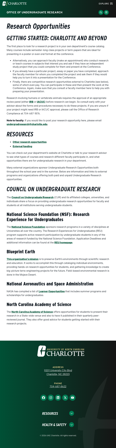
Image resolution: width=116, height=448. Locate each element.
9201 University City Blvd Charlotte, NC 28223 (58, 372)
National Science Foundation (28, 227)
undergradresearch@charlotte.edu (27, 124)
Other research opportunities (30, 142)
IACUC (41, 101)
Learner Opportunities (52, 291)
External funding (22, 146)
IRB (31, 101)
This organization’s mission (23, 259)
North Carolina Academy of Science (32, 311)
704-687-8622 (58, 386)
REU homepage (63, 242)
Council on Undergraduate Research (32, 197)
